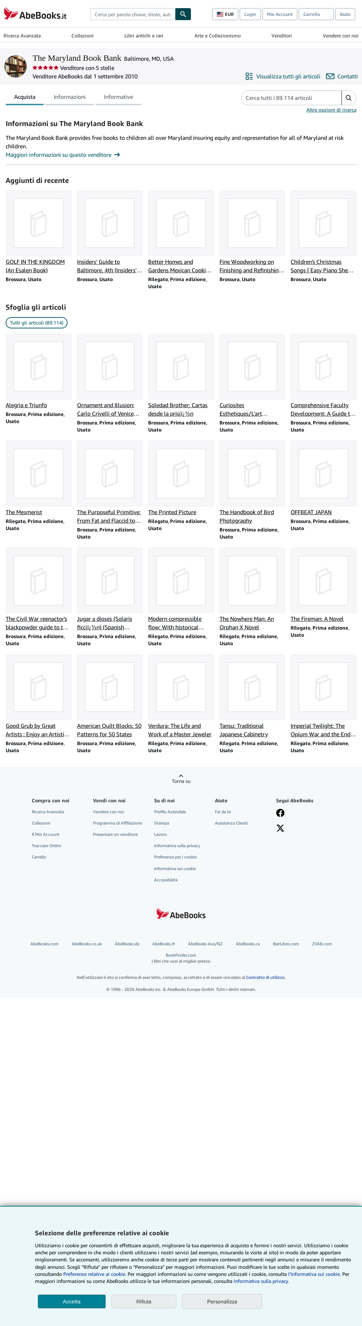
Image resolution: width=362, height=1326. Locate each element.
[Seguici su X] (280, 829)
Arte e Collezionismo (217, 35)
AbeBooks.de (127, 943)
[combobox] (132, 14)
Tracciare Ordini (46, 845)
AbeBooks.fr (163, 943)
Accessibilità (165, 879)
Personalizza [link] (222, 1301)
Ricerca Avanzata (22, 35)
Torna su (181, 781)
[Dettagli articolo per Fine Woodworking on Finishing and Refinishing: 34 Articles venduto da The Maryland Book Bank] (252, 232)
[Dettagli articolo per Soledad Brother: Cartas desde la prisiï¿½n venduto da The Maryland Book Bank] (181, 376)
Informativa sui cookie (175, 868)
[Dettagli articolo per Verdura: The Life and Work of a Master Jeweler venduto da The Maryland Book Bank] (181, 696)
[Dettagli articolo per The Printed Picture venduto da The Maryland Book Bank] (181, 478)
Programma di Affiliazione (117, 823)
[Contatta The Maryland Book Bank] (342, 76)
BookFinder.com (181, 958)
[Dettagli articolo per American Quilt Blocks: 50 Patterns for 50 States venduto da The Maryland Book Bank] (110, 696)
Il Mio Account (45, 834)
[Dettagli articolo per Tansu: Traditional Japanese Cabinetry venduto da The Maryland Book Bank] (252, 696)
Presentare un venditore (115, 834)
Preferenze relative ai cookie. (94, 1274)
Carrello (39, 857)
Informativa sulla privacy (177, 845)
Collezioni (82, 35)
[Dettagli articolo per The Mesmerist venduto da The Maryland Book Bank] (38, 478)
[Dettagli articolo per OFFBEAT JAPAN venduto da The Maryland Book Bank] (323, 478)
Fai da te (223, 811)
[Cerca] (183, 14)
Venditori (282, 35)
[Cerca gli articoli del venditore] (284, 98)
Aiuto (345, 14)
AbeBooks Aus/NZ (205, 943)
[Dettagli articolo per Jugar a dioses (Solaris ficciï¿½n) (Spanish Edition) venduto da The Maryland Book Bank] (110, 590)
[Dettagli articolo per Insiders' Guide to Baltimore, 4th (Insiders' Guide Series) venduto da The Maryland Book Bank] (110, 232)
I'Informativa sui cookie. (314, 1274)
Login (250, 14)
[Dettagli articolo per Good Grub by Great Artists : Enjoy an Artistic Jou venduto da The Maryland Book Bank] (38, 696)
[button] (348, 98)
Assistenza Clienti (231, 823)
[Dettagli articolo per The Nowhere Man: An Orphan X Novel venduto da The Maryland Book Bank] (252, 590)
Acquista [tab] (25, 98)
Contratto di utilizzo (265, 977)
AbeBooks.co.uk (87, 943)
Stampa (161, 823)
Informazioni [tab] (69, 98)
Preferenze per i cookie (175, 857)
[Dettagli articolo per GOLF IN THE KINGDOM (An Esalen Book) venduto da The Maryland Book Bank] (38, 232)
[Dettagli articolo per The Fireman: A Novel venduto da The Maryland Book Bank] (323, 585)
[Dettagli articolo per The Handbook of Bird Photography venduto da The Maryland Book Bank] (252, 483)
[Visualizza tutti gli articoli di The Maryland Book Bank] (282, 76)
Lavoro (160, 834)
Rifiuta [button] (144, 1301)
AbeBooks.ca (248, 943)
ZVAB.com (322, 943)
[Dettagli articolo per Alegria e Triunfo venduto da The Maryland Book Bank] (38, 372)
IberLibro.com (286, 943)
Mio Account (280, 14)
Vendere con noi (340, 35)
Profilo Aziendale (170, 811)
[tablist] (73, 97)
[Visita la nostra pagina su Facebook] (280, 813)
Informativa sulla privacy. (261, 1281)
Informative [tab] (118, 98)
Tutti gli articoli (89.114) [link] (36, 323)
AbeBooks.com (44, 943)
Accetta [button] (72, 1301)
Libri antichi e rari (143, 35)
